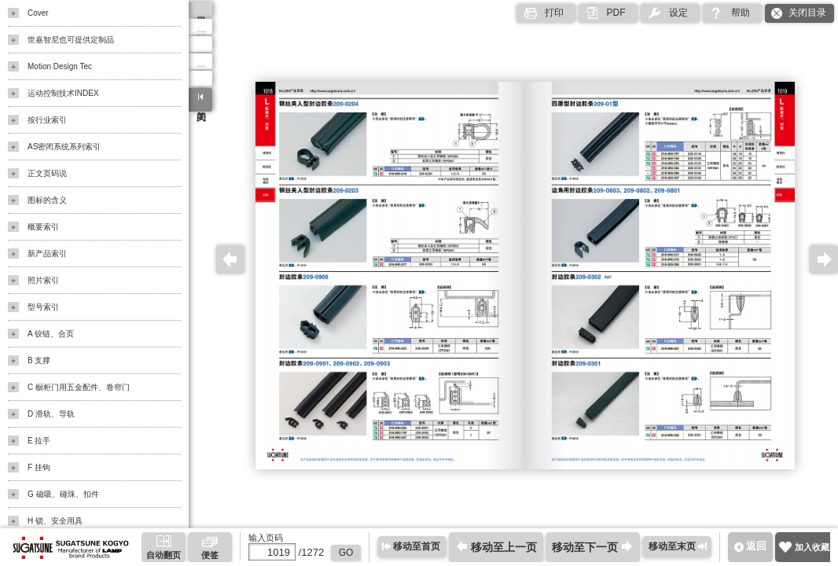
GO (346, 552)
